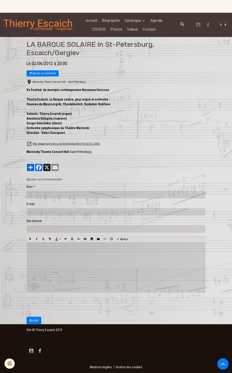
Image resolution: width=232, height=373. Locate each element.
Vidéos (132, 29)
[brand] (38, 25)
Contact (149, 29)
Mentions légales (101, 367)
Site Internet (34, 221)
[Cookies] (10, 363)
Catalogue (133, 20)
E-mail (30, 204)
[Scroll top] (223, 364)
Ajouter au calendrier (42, 73)
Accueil (91, 20)
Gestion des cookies (129, 367)
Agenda (156, 20)
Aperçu (122, 239)
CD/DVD (99, 29)
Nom (30, 187)
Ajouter (34, 320)
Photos (116, 29)
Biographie (111, 20)
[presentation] (61, 305)
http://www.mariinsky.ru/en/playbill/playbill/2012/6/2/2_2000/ (66, 143)
